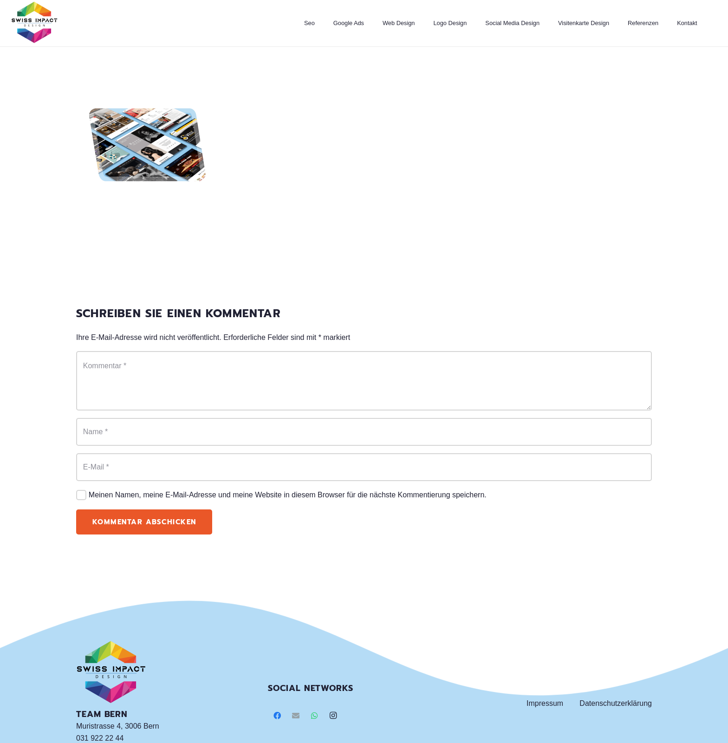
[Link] (34, 23)
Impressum (544, 703)
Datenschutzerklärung (615, 703)
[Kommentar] (364, 381)
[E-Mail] (364, 467)
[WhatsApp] (314, 715)
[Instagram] (333, 715)
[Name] (364, 432)
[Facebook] (277, 715)
